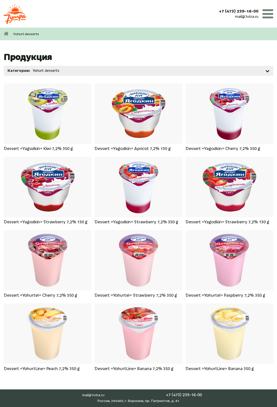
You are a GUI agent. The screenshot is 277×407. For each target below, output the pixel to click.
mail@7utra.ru (246, 17)
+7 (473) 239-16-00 (238, 11)
